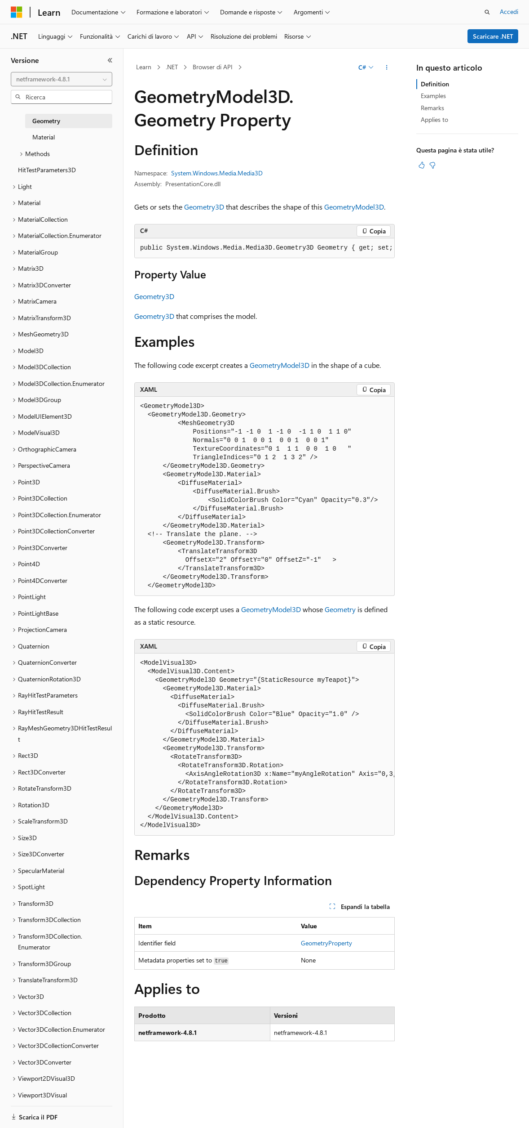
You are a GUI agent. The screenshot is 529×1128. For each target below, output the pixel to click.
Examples (433, 95)
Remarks (432, 107)
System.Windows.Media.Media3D (217, 173)
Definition (435, 84)
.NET (172, 67)
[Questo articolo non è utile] (432, 165)
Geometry (340, 609)
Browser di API (213, 67)
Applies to (434, 119)
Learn (143, 67)
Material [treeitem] (43, 137)
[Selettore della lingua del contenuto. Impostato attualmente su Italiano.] (30, 1113)
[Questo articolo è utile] (421, 165)
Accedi (509, 11)
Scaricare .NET (493, 36)
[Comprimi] (110, 60)
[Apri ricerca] (487, 12)
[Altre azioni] (387, 67)
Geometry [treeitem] (46, 120)
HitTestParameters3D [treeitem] (47, 170)
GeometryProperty (326, 943)
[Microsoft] (16, 12)
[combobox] (61, 79)
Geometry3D (204, 206)
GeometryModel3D (354, 206)
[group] (264, 248)
